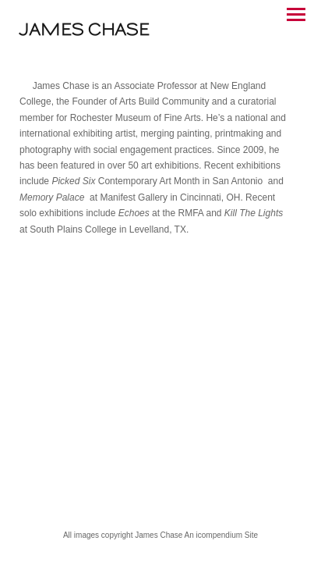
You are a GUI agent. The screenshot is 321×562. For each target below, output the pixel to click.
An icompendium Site (222, 535)
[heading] (84, 32)
